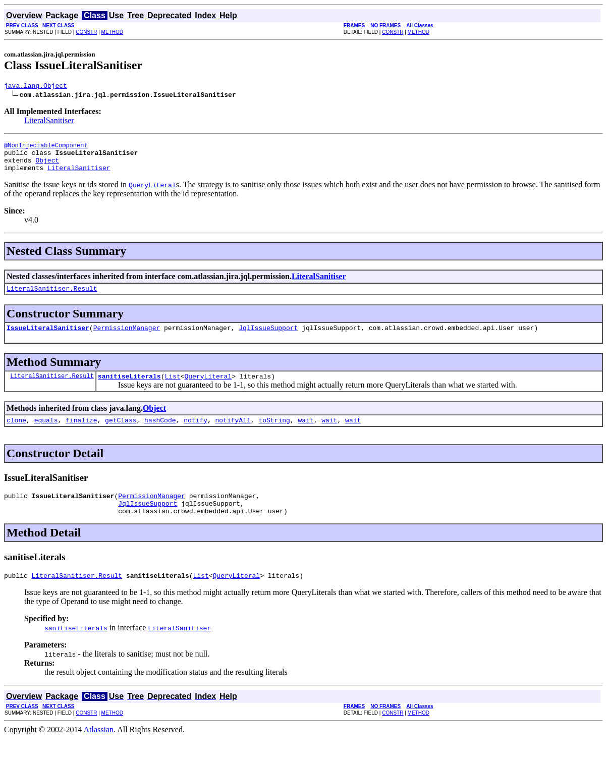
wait (305, 433)
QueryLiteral (208, 388)
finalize (81, 433)
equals (46, 433)
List (172, 388)
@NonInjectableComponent (46, 148)
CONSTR (86, 32)
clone (16, 433)
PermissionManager (126, 338)
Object (47, 166)
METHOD (112, 32)
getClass (120, 433)
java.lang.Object (35, 86)
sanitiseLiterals (129, 388)
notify (195, 433)
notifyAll (233, 433)
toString (274, 433)
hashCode (160, 433)
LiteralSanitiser (49, 122)
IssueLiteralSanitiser (48, 338)
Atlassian (99, 749)
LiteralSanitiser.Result (52, 297)
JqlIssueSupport (268, 338)
